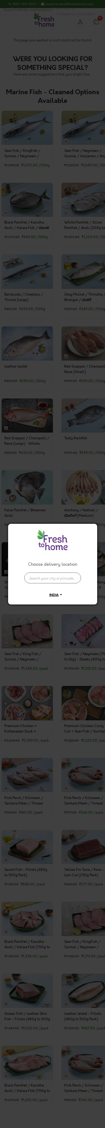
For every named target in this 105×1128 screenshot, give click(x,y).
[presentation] (52, 578)
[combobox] (52, 575)
